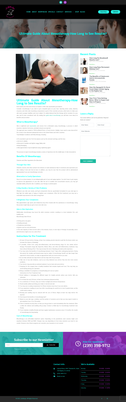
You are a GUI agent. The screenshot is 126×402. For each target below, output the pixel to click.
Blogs (82, 12)
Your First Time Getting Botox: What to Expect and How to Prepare (99, 100)
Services (69, 12)
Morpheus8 (42, 12)
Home (28, 12)
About (34, 12)
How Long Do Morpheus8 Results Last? (98, 59)
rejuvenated (33, 126)
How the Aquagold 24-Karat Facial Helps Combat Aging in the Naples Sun (99, 89)
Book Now (104, 12)
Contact (59, 12)
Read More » (92, 64)
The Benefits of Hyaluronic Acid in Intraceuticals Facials (99, 78)
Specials (51, 12)
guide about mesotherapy (53, 115)
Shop (77, 12)
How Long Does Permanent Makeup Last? (99, 68)
